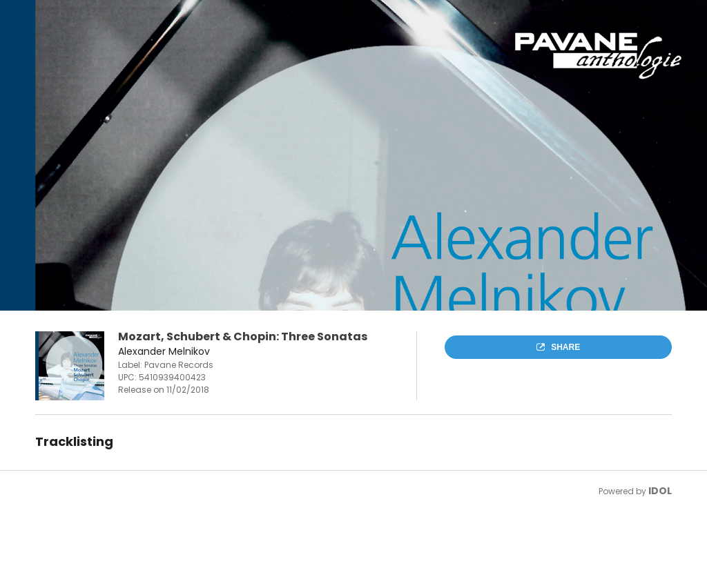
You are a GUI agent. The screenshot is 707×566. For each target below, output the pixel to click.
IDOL (660, 491)
